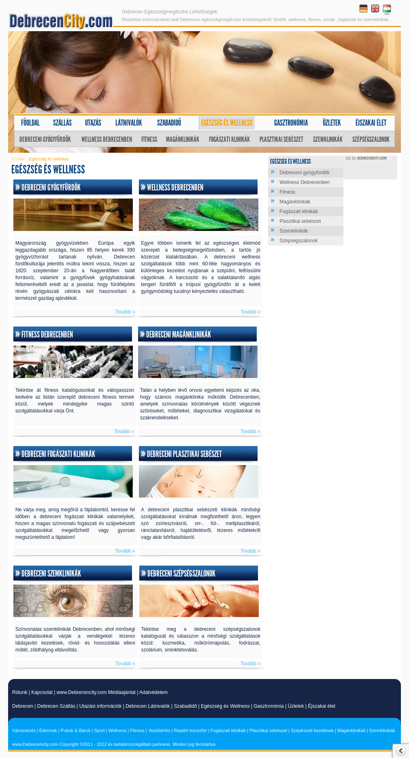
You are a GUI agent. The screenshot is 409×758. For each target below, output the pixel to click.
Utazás (93, 123)
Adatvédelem (153, 692)
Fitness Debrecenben (47, 334)
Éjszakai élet (371, 123)
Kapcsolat (42, 692)
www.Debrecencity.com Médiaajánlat (96, 692)
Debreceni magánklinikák (178, 334)
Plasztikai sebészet (281, 139)
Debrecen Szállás (56, 706)
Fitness (149, 139)
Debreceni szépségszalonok (181, 573)
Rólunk (19, 692)
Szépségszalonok (371, 139)
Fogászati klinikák (229, 139)
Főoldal (30, 123)
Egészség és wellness (227, 123)
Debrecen (22, 706)
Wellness (117, 730)
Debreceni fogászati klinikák (58, 454)
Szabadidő (169, 123)
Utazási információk (100, 706)
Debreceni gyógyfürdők (45, 139)
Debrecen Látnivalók (148, 706)
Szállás (62, 123)
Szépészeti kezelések (312, 730)
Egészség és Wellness (225, 706)
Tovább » (125, 312)
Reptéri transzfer (190, 730)
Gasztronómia (291, 123)
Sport (99, 730)
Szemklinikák (328, 139)
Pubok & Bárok (75, 730)
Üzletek (332, 123)
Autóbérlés (159, 730)
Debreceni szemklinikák (51, 573)
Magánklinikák (182, 139)
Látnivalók (128, 123)
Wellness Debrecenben (106, 139)
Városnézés (24, 730)
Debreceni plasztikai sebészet (184, 454)
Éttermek (48, 730)
